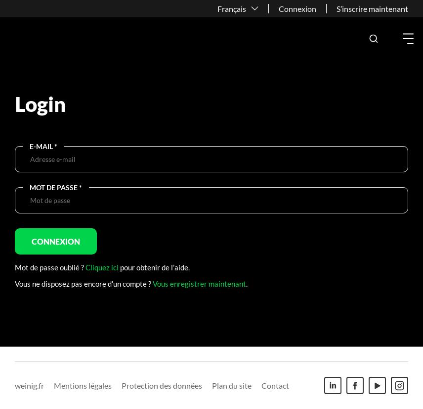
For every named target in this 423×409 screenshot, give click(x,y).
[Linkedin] (332, 385)
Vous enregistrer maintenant (199, 283)
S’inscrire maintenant (372, 8)
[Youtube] (377, 385)
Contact (275, 385)
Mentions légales (83, 385)
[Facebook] (355, 385)
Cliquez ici (102, 267)
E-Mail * (43, 146)
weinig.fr (29, 385)
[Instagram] (399, 385)
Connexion (297, 8)
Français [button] (231, 8)
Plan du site (232, 385)
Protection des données (162, 385)
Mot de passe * (56, 187)
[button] (374, 39)
